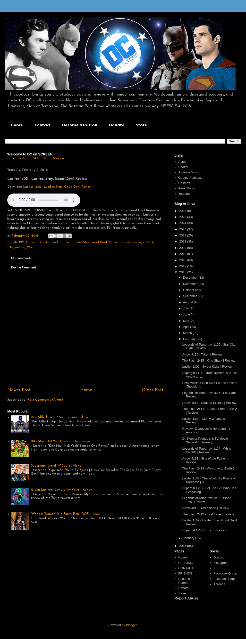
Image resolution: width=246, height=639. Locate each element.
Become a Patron (79, 125)
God (54, 242)
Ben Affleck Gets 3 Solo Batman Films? (59, 417)
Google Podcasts (190, 177)
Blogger (131, 625)
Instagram (220, 563)
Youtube (184, 193)
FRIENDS (185, 573)
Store (141, 125)
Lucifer (64, 242)
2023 (183, 229)
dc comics (43, 242)
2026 (183, 211)
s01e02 (148, 242)
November (191, 284)
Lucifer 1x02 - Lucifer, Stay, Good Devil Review (57, 186)
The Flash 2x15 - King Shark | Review (208, 360)
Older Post (152, 390)
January (189, 538)
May (186, 321)
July (186, 308)
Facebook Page (224, 579)
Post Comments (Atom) (45, 399)
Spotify (183, 167)
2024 (183, 223)
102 (21, 242)
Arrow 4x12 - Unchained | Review (205, 508)
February (190, 339)
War (30, 247)
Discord (218, 557)
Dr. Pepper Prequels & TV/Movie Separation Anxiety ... (205, 440)
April (186, 327)
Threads (219, 584)
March (188, 333)
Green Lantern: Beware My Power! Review (62, 489)
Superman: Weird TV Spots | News (56, 465)
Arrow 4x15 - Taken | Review (202, 354)
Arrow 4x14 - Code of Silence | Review (209, 402)
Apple (29, 242)
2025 (183, 217)
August (188, 302)
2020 (183, 248)
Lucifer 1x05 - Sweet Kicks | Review (207, 366)
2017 (183, 266)
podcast (125, 242)
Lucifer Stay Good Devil (89, 242)
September (191, 296)
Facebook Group (225, 573)
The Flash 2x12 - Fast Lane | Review (208, 514)
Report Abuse (186, 598)
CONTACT (185, 568)
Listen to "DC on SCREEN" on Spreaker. (37, 158)
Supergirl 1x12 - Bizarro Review (204, 530)
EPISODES (186, 563)
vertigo (20, 247)
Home (17, 125)
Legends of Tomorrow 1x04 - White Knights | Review (206, 450)
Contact (42, 125)
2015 (183, 546)
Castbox (184, 183)
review (136, 242)
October (189, 290)
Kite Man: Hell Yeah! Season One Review (60, 441)
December (191, 277)
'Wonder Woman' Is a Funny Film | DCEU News (65, 514)
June (187, 314)
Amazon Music (188, 172)
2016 (183, 272)
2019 (183, 254)
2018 (183, 260)
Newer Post (19, 390)
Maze (113, 242)
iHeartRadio (186, 188)
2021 (183, 241)
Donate (116, 125)
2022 (183, 235)
